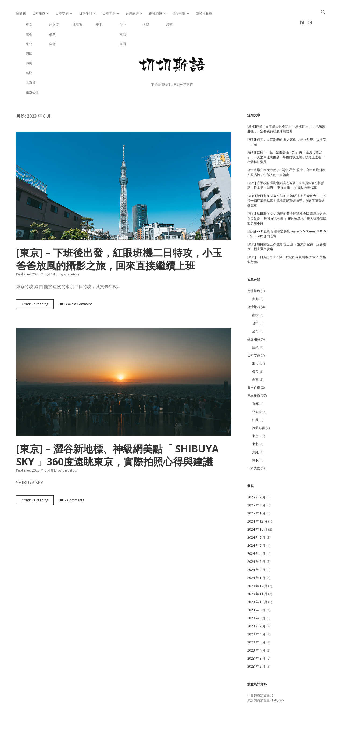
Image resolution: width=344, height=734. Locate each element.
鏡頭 (255, 330)
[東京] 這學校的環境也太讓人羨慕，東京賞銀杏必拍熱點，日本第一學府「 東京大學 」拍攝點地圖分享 (285, 168)
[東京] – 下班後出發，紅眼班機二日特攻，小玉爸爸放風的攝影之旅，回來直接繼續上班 (123, 168)
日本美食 (108, 13)
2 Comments (74, 483)
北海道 (257, 394)
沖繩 (255, 435)
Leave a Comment (78, 287)
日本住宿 (85, 13)
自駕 (255, 362)
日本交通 (62, 13)
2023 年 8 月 (256, 601)
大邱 (255, 281)
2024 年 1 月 (256, 560)
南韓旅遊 (155, 13)
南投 (255, 298)
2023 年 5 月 (256, 625)
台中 (255, 306)
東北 (255, 426)
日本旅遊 (38, 13)
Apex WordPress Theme (155, 728)
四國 (255, 402)
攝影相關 (179, 13)
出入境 (257, 346)
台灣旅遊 (132, 13)
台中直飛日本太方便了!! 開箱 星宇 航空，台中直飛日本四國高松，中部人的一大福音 (286, 155)
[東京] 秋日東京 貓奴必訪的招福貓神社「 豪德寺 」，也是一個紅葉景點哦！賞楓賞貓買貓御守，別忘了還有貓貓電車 (287, 183)
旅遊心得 (258, 410)
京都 (255, 386)
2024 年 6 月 (256, 528)
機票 (255, 354)
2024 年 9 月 (256, 520)
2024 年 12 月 (257, 504)
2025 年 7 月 (256, 480)
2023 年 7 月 (256, 609)
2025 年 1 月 (256, 496)
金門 (255, 314)
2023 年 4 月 (256, 633)
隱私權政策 (204, 13)
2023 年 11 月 (257, 576)
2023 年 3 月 (256, 641)
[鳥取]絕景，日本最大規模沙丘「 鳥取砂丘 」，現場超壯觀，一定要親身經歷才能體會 (286, 111)
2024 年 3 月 (256, 544)
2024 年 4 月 (256, 536)
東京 (255, 418)
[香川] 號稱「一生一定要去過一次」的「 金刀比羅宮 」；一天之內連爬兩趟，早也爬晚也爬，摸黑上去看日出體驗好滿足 (286, 140)
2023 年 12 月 (257, 568)
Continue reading (38, 288)
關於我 (21, 13)
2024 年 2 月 (256, 552)
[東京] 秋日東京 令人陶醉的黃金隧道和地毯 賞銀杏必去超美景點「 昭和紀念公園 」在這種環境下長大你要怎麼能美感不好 (286, 201)
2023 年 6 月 (256, 617)
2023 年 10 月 (257, 584)
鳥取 (255, 443)
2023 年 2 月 (256, 649)
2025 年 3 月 (256, 488)
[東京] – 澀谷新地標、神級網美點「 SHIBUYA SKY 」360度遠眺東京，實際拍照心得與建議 (123, 365)
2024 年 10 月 (257, 512)
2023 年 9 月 (256, 593)
